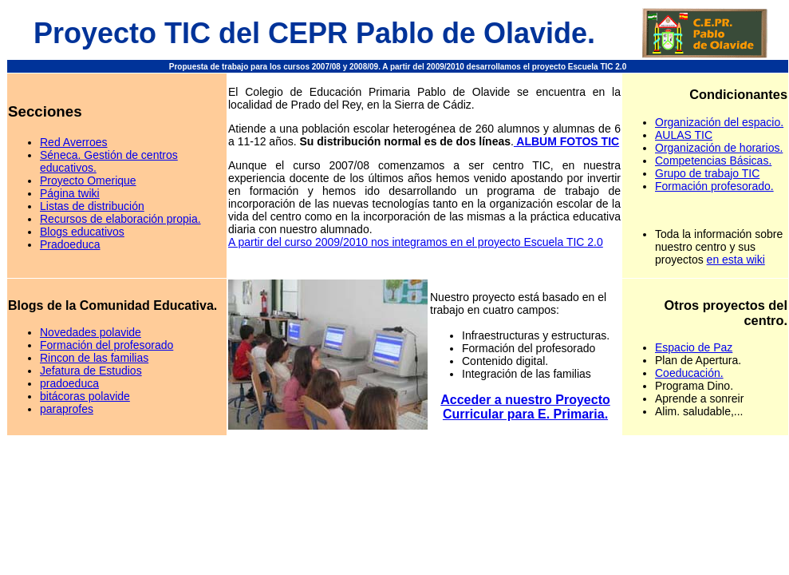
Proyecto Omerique (88, 180)
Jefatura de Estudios (91, 370)
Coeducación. (689, 373)
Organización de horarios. (719, 147)
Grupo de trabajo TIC (707, 173)
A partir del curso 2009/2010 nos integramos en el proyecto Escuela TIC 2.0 (415, 242)
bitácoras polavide (85, 396)
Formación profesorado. (714, 186)
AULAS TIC (683, 135)
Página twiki (70, 193)
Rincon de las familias (94, 357)
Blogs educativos (82, 231)
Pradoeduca (70, 244)
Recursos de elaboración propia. (120, 218)
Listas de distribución (92, 206)
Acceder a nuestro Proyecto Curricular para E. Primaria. (525, 407)
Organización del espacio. (719, 122)
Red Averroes (74, 142)
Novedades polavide (90, 332)
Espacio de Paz (693, 347)
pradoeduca (69, 383)
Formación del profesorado (106, 345)
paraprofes (66, 408)
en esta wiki (736, 259)
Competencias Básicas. (713, 160)
